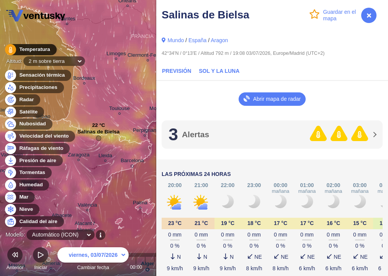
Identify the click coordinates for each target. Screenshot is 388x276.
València (87, 206)
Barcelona (132, 162)
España (197, 40)
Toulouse (119, 109)
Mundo (175, 40)
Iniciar (40, 259)
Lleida (105, 157)
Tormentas (27, 172)
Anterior (15, 259)
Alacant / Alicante (85, 227)
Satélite (24, 112)
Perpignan (144, 131)
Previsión (176, 71)
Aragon (219, 40)
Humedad (26, 185)
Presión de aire (33, 160)
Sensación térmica (37, 75)
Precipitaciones (33, 87)
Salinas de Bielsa (98, 133)
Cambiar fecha (93, 259)
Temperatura (30, 49)
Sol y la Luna (219, 71)
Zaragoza (79, 156)
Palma (140, 204)
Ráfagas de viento (37, 148)
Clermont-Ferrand (148, 56)
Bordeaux (84, 79)
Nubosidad (28, 124)
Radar (22, 99)
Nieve (21, 209)
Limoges (116, 55)
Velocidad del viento (39, 136)
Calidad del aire (33, 221)
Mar (19, 197)
